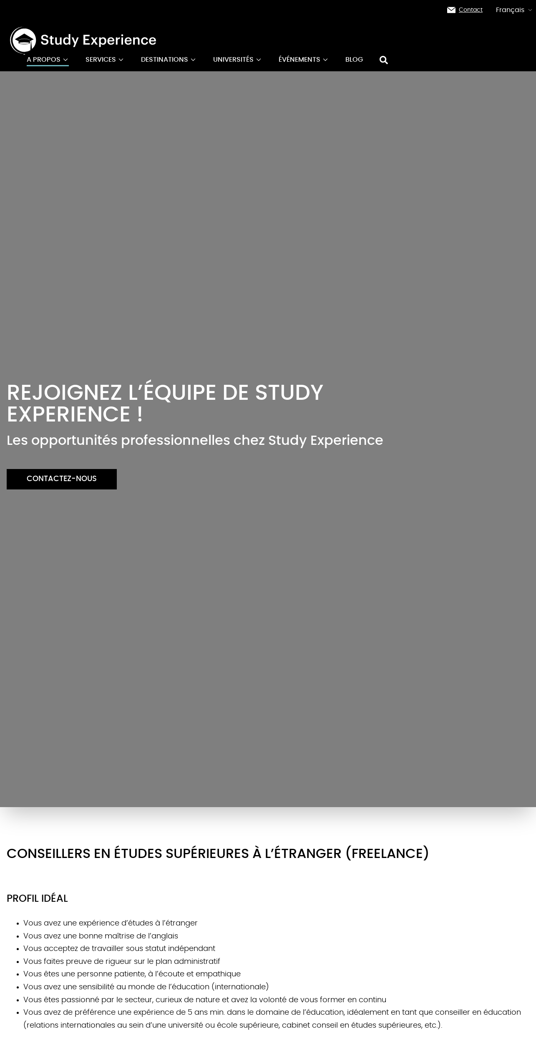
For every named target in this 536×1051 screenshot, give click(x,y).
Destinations (168, 59)
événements (304, 59)
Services (105, 59)
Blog (354, 59)
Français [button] (514, 10)
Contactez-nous (62, 479)
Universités (237, 59)
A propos (48, 59)
